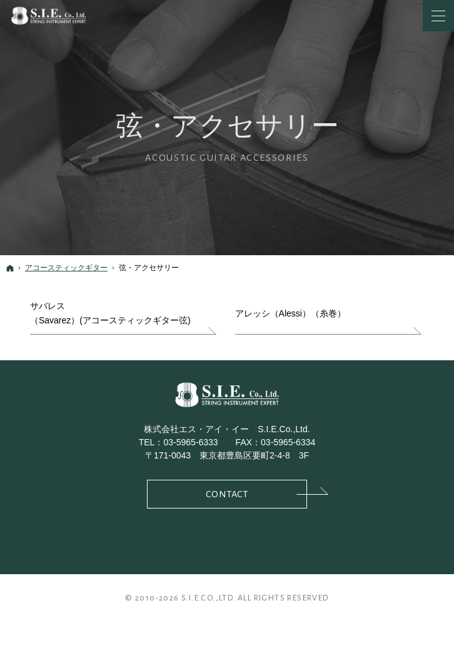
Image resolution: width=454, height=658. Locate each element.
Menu (438, 15)
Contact (256, 493)
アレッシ (290, 313)
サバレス (110, 315)
